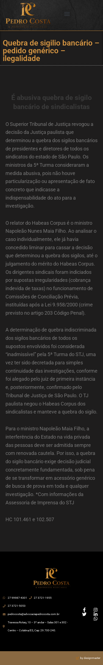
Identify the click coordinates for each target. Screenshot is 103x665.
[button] (66, 13)
